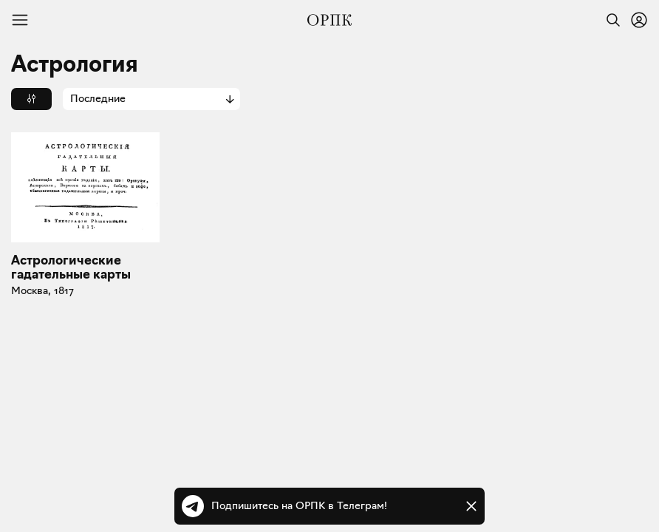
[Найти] (609, 20)
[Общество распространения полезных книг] (329, 20)
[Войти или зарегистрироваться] (639, 20)
